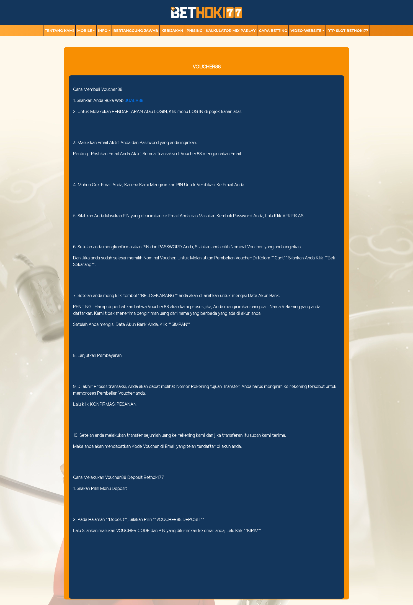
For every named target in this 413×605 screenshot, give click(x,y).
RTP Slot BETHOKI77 (347, 30)
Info (102, 30)
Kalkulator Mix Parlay (230, 30)
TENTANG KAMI (59, 30)
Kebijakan (172, 30)
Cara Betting (273, 30)
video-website (305, 30)
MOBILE (84, 30)
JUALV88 (134, 100)
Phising (194, 30)
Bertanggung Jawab (135, 30)
